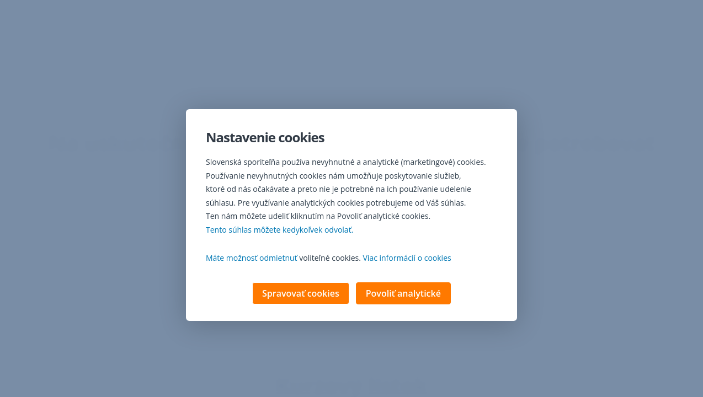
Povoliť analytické (403, 294)
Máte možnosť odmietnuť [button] (251, 259)
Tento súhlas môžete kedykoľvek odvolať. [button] (279, 231)
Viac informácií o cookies (407, 259)
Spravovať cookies (300, 294)
